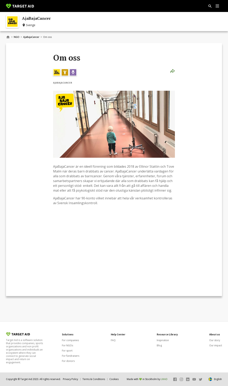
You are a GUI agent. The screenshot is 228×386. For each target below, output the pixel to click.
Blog (159, 345)
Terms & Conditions (93, 379)
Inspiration (163, 340)
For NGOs (67, 345)
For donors (68, 361)
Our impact (215, 345)
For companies (70, 340)
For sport (67, 350)
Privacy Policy (70, 379)
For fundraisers (70, 355)
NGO (16, 37)
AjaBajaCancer (31, 37)
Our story (214, 340)
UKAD (164, 379)
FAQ (113, 340)
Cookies (114, 379)
